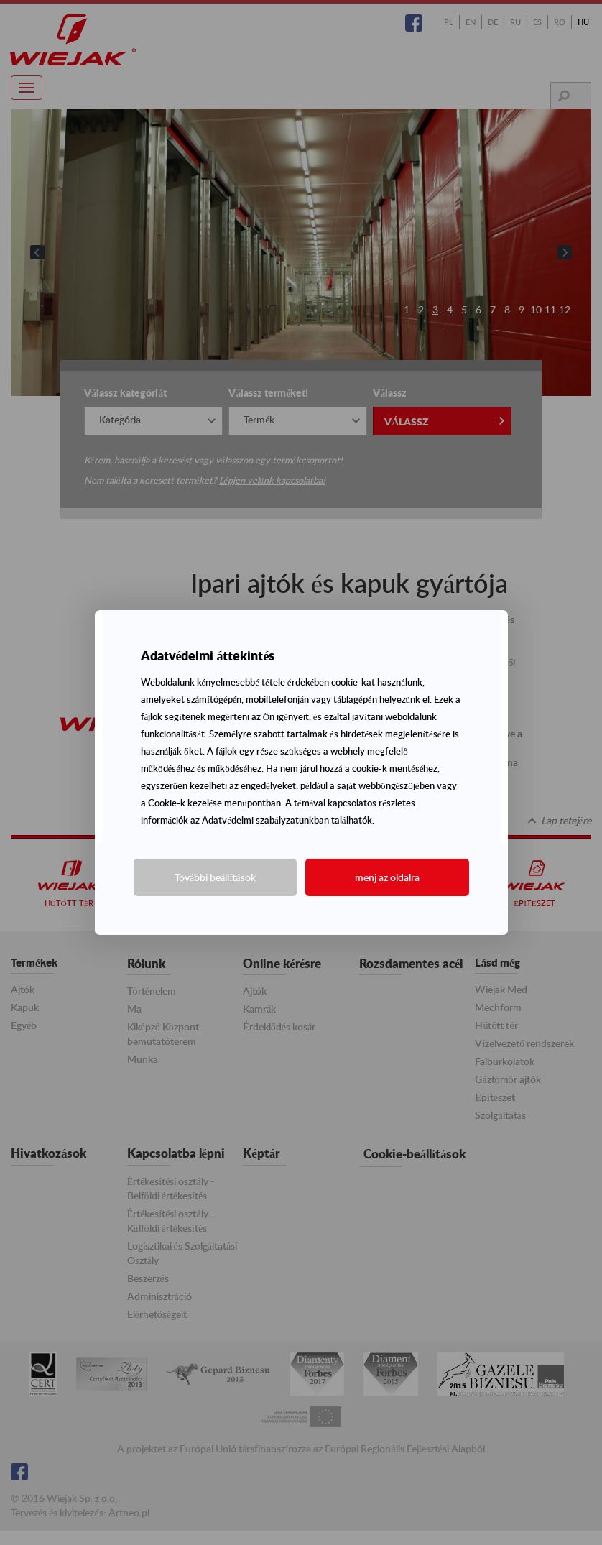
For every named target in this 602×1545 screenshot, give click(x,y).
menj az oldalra (387, 877)
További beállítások (215, 877)
